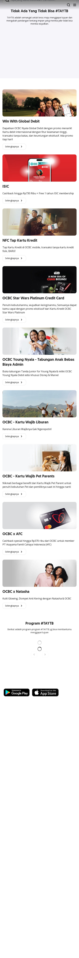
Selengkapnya (14, 146)
